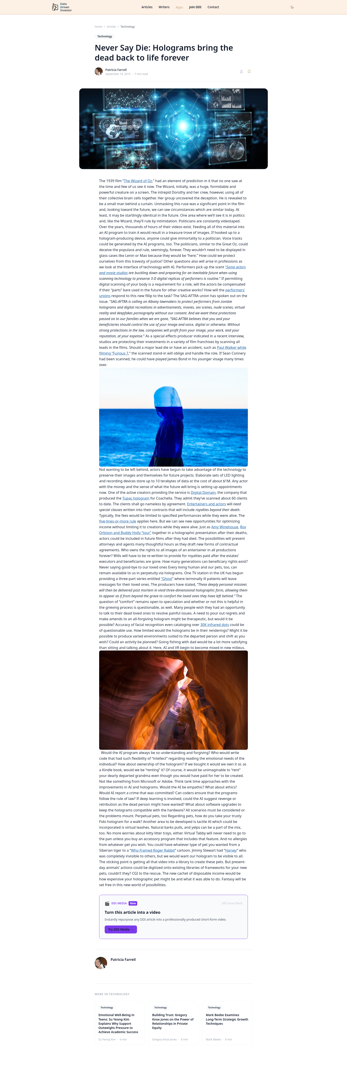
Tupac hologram (135, 498)
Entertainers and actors (206, 504)
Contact (213, 7)
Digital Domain (203, 492)
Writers (164, 7)
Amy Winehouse (224, 527)
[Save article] (249, 71)
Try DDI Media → (120, 929)
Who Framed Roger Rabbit (153, 850)
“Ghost (166, 578)
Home (98, 27)
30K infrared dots (214, 624)
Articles (146, 7)
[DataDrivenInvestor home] (61, 7)
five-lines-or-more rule (117, 521)
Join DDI (195, 7)
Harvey (231, 850)
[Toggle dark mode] (292, 7)
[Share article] (241, 71)
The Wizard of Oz (138, 180)
